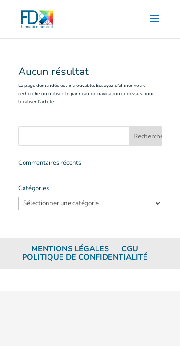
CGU (129, 249)
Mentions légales (70, 249)
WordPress (136, 279)
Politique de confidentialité (85, 257)
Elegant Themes (72, 279)
